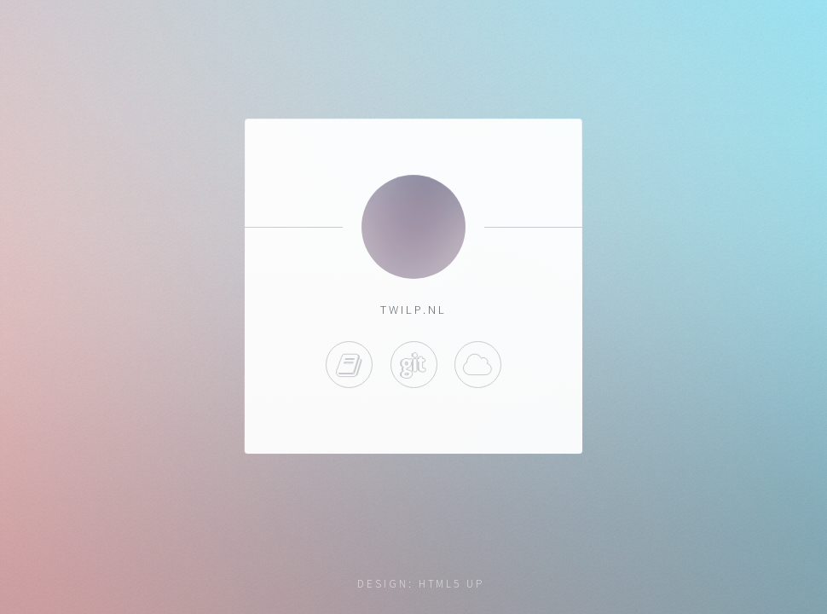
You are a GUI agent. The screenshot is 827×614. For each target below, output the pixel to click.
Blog (349, 365)
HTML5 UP (451, 583)
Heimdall (477, 365)
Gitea (413, 365)
